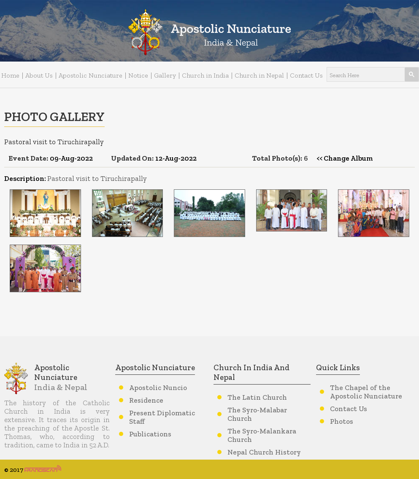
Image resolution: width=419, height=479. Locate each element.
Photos (341, 421)
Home (10, 75)
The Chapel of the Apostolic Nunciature (366, 391)
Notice (138, 75)
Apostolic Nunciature (90, 75)
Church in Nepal (259, 75)
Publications (150, 434)
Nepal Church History (264, 452)
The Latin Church (257, 397)
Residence (146, 400)
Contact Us (306, 75)
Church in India (205, 75)
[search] (362, 75)
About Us (39, 75)
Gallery (165, 75)
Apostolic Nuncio (158, 387)
